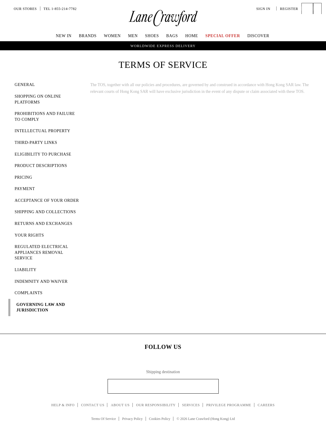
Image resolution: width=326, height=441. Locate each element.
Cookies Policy (159, 419)
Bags (172, 36)
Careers (266, 405)
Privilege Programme (228, 405)
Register (289, 9)
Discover (258, 36)
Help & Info (63, 405)
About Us (120, 405)
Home (191, 36)
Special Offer (222, 36)
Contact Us (92, 405)
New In (64, 36)
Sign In (264, 9)
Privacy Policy (132, 419)
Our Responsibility (155, 405)
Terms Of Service (103, 419)
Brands (87, 36)
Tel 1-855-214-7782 (60, 9)
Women (112, 36)
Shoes (152, 36)
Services (191, 405)
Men (133, 36)
